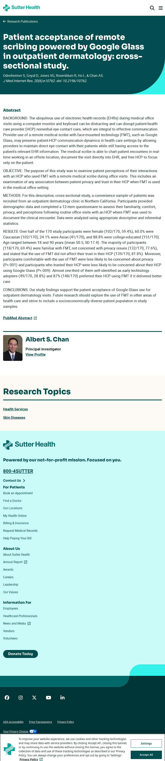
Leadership (10, 584)
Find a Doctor (12, 501)
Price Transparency (40, 722)
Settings (146, 752)
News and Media (17, 623)
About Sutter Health (16, 554)
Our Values (10, 592)
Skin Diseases (14, 417)
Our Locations (12, 508)
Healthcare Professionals (20, 616)
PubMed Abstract (17, 317)
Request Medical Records (20, 530)
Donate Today (20, 654)
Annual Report (16, 562)
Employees (10, 608)
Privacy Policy (65, 722)
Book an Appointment (18, 493)
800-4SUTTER (18, 471)
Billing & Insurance (15, 523)
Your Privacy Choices (20, 731)
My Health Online (15, 515)
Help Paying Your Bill (17, 538)
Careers (8, 577)
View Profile (36, 354)
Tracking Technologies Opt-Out (21, 741)
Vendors (8, 631)
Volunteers (10, 638)
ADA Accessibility (13, 722)
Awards (8, 569)
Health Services (15, 409)
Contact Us (12, 480)
